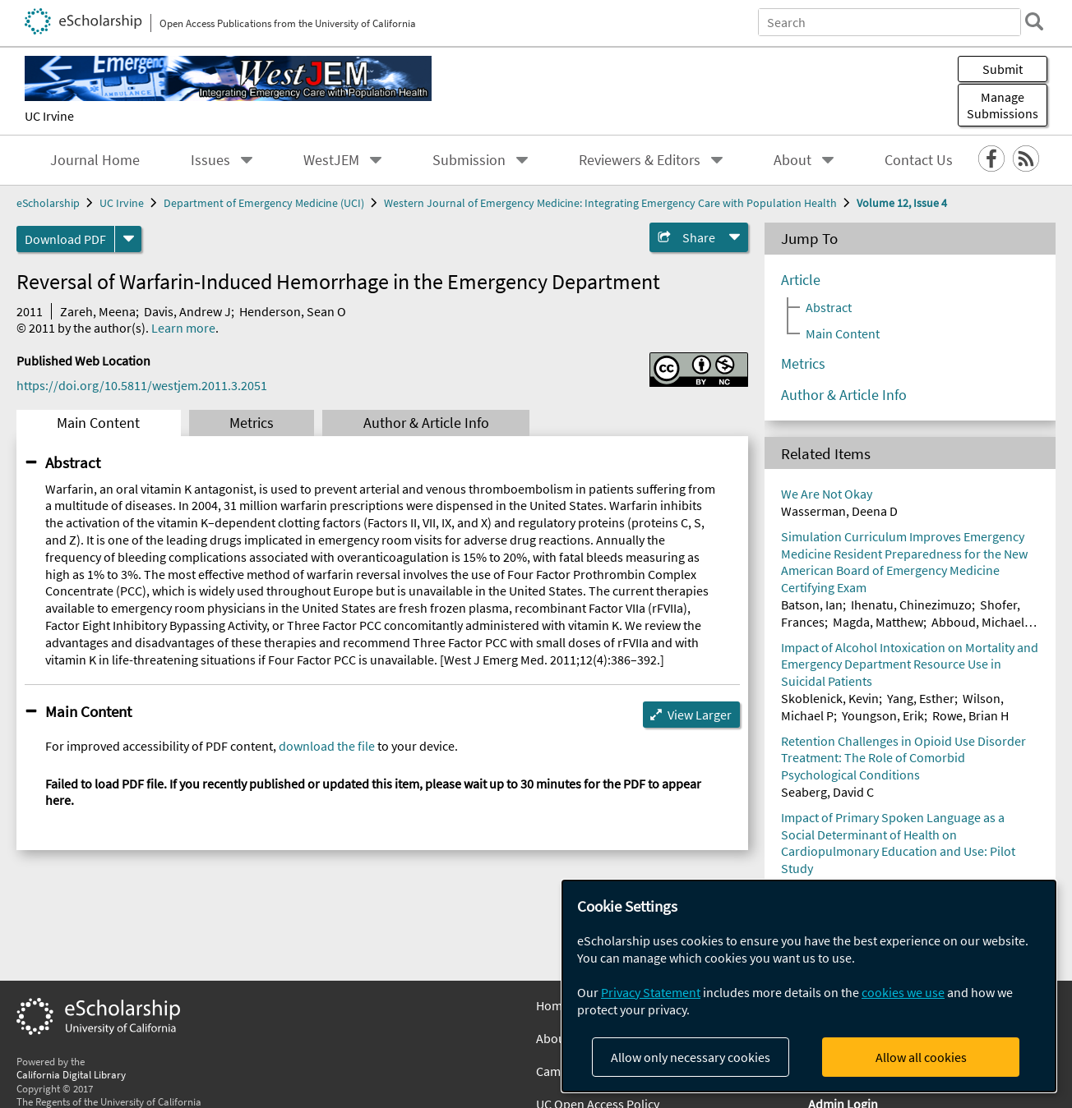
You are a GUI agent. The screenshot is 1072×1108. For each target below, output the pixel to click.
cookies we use (903, 992)
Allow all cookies (921, 1057)
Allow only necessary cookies (690, 1057)
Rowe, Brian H (970, 715)
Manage (1002, 105)
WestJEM (331, 160)
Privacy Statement (650, 992)
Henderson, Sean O (292, 311)
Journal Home (95, 160)
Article (800, 280)
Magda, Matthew (878, 622)
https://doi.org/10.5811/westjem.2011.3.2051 (141, 385)
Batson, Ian (812, 604)
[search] (1034, 21)
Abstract (72, 462)
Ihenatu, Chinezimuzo (911, 604)
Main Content (98, 423)
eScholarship (48, 202)
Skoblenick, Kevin (830, 698)
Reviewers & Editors (639, 160)
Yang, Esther (920, 698)
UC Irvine (49, 116)
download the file (327, 746)
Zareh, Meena (98, 311)
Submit (1002, 69)
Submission (469, 160)
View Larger (700, 714)
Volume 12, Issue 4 (902, 202)
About (792, 160)
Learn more (183, 328)
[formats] (128, 239)
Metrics (251, 423)
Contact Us (919, 160)
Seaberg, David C (827, 792)
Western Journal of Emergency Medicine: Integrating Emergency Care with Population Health (610, 202)
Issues (210, 160)
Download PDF (65, 239)
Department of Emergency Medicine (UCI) (264, 202)
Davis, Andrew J (187, 311)
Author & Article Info (426, 423)
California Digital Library (71, 1074)
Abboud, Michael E (982, 622)
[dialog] (809, 986)
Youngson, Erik (883, 715)
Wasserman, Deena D (839, 511)
